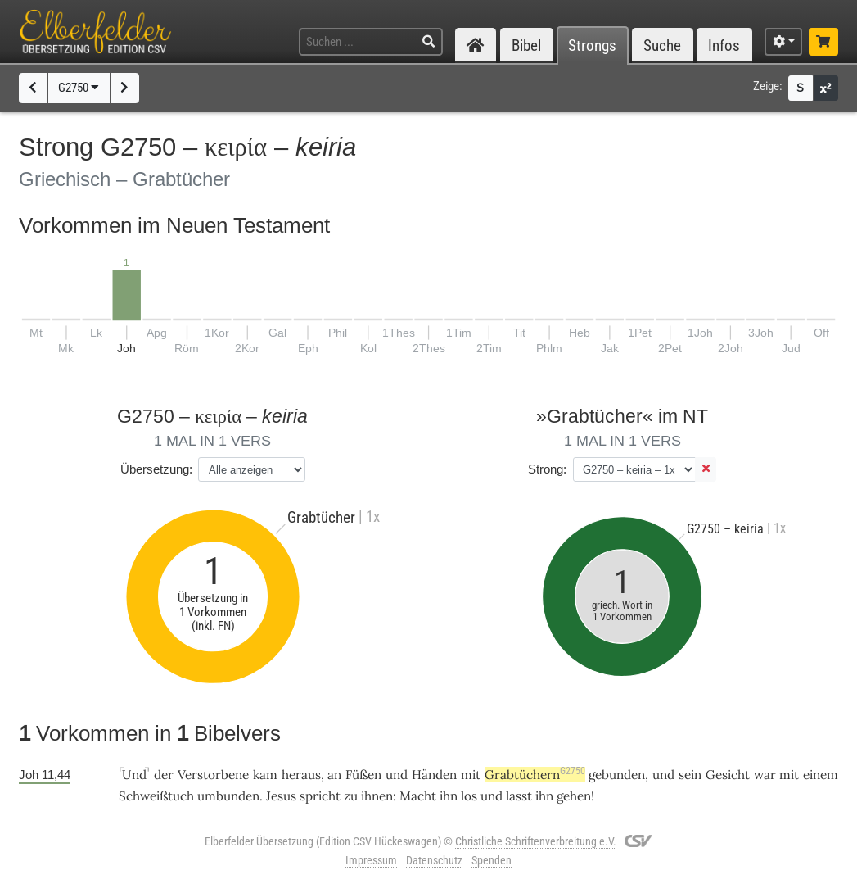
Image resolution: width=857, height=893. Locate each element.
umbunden (228, 796)
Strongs (592, 45)
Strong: (547, 469)
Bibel (526, 45)
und (397, 774)
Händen (434, 774)
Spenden (491, 860)
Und (134, 774)
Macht (417, 796)
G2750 (78, 87)
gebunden (617, 774)
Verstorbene (213, 774)
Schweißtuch (156, 796)
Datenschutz (434, 860)
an (334, 774)
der (164, 774)
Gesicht (728, 774)
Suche (662, 45)
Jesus (281, 796)
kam (265, 774)
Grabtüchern (535, 774)
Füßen (363, 774)
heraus (301, 774)
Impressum (371, 860)
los (469, 796)
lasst (519, 796)
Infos (724, 45)
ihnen (377, 796)
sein (690, 774)
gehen (574, 796)
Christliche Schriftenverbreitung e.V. (535, 841)
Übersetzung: (156, 469)
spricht (320, 796)
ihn (449, 796)
